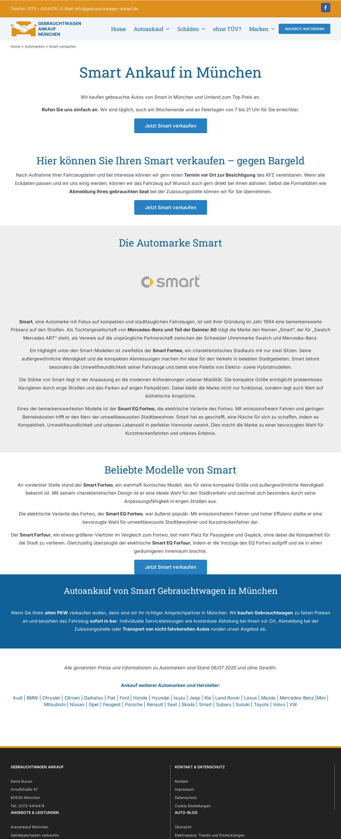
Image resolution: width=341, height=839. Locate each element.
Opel (94, 708)
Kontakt (181, 785)
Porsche (134, 708)
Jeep (194, 702)
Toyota (261, 708)
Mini (321, 702)
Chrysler (51, 702)
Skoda (188, 708)
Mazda (268, 702)
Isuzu (179, 702)
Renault (155, 708)
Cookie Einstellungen (193, 810)
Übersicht (183, 831)
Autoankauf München (29, 831)
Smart (205, 708)
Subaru (223, 708)
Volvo (279, 708)
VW (293, 708)
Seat (172, 708)
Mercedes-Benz (297, 702)
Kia (207, 702)
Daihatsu (93, 702)
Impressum (184, 793)
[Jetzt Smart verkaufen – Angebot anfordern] (170, 129)
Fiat (111, 702)
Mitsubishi (55, 708)
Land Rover (227, 702)
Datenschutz (186, 801)
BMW (32, 702)
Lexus (250, 702)
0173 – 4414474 (42, 8)
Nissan (77, 708)
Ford (124, 702)
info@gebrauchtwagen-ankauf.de (106, 8)
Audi (17, 702)
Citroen (72, 702)
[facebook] (325, 7)
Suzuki (243, 708)
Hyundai (160, 702)
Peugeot (112, 708)
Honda (140, 702)
